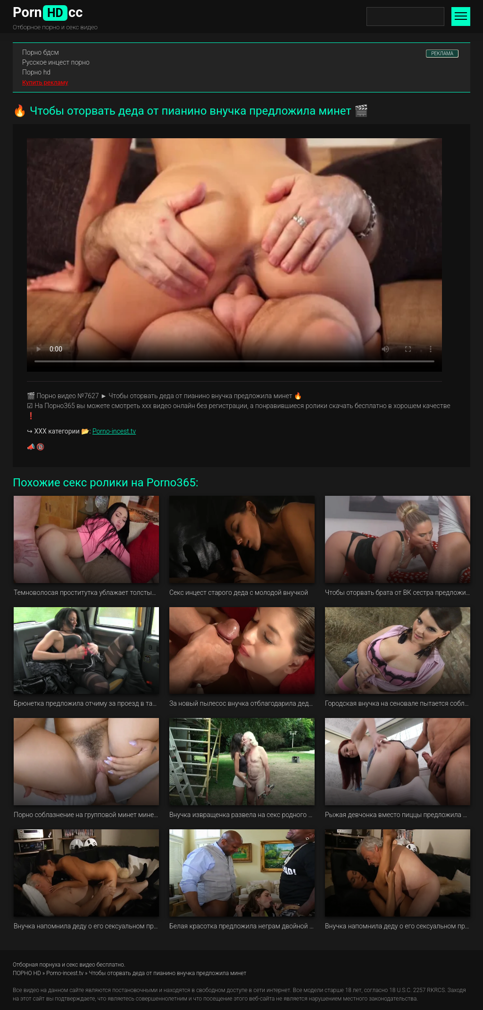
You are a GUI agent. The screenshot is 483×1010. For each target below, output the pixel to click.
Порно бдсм (40, 52)
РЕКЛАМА (442, 53)
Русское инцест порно (56, 62)
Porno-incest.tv (114, 431)
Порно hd (36, 72)
